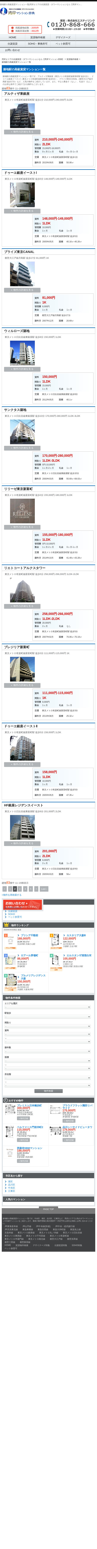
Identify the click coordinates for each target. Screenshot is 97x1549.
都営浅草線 (72, 1239)
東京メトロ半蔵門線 (14, 1239)
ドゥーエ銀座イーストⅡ (20, 726)
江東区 (11, 1191)
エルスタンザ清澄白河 (79, 955)
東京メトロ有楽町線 (51, 157)
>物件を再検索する (12, 895)
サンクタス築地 (15, 410)
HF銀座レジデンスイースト (23, 805)
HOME (12, 37)
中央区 (11, 1187)
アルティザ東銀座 (17, 93)
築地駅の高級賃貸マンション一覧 (24, 69)
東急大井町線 (59, 1229)
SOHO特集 (77, 1245)
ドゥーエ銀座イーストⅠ (20, 173)
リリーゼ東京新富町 (18, 489)
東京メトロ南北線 (36, 1239)
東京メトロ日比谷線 (51, 394)
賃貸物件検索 (37, 37)
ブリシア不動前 (29, 935)
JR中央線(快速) (43, 1226)
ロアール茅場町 (29, 955)
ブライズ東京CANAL (19, 252)
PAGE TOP (48, 1209)
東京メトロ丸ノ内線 (48, 1232)
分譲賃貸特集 (60, 1245)
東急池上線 (75, 1229)
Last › (44, 889)
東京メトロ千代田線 (35, 1236)
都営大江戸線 (48, 315)
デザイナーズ (63, 37)
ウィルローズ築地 (17, 331)
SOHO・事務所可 (38, 43)
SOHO (11, 914)
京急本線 (9, 1232)
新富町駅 (65, 157)
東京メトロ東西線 (13, 1236)
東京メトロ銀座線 (26, 1232)
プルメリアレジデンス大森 (33, 977)
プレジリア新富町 (17, 647)
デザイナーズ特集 (41, 1245)
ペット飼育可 (63, 43)
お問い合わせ (12, 50)
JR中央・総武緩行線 (65, 1226)
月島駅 (58, 315)
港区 (10, 1181)
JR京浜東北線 (11, 1229)
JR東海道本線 (11, 1226)
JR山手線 (26, 1226)
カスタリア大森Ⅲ (77, 935)
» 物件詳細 (23, 1118)
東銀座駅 (65, 394)
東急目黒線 (43, 1229)
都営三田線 (10, 1242)
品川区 (11, 1184)
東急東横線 (27, 1229)
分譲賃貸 (12, 43)
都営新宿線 (25, 1242)
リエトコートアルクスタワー (24, 568)
